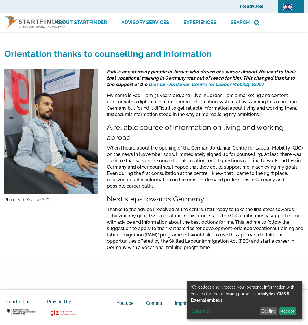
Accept (287, 311)
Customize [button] (201, 311)
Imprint (182, 303)
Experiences (199, 22)
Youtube (125, 303)
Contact (154, 303)
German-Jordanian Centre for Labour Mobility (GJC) (206, 84)
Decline (268, 311)
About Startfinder (81, 22)
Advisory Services (145, 22)
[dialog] (244, 300)
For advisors (251, 6)
